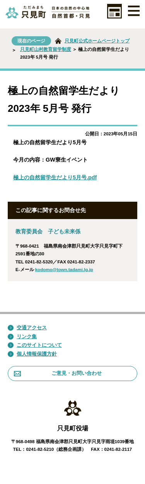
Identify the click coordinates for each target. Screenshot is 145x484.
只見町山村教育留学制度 (45, 49)
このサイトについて (35, 345)
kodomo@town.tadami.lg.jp (64, 269)
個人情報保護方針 (32, 354)
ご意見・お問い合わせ (58, 373)
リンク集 (22, 337)
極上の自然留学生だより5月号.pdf (55, 177)
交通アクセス (27, 328)
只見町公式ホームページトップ (97, 41)
